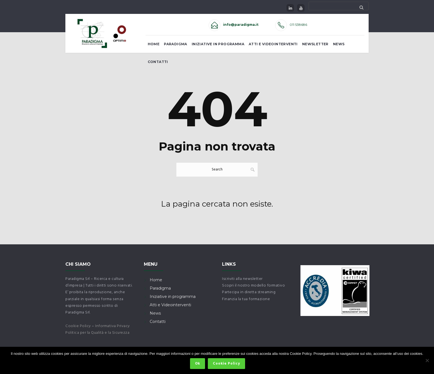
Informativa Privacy (112, 326)
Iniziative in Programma (218, 44)
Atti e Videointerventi (273, 44)
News (339, 44)
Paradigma (175, 44)
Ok (198, 364)
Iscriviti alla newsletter (242, 279)
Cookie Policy (78, 326)
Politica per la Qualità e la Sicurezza (97, 333)
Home (154, 44)
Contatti (158, 62)
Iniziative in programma (173, 296)
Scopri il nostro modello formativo (253, 285)
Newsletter (315, 44)
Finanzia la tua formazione (246, 299)
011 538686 (298, 24)
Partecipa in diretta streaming (248, 292)
